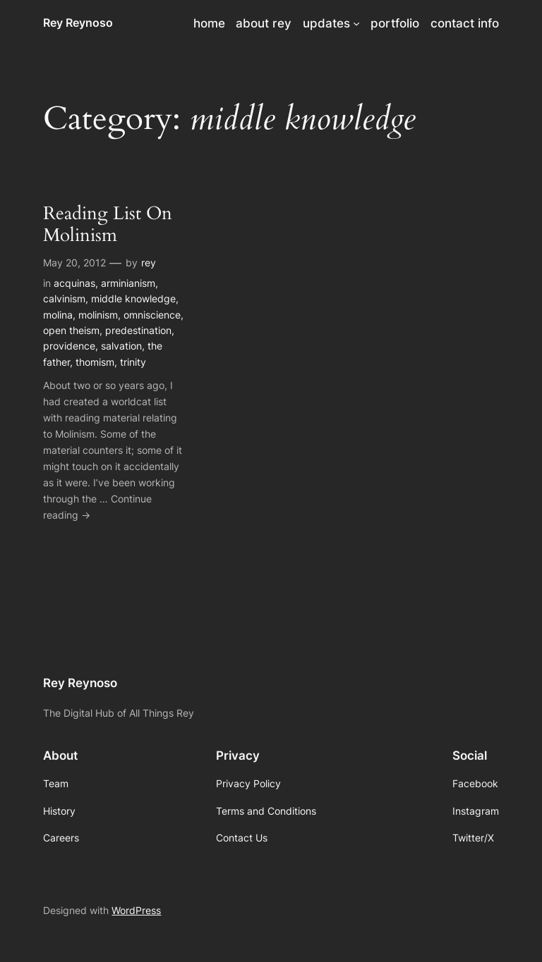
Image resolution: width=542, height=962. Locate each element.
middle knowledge (133, 298)
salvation (121, 346)
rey (148, 263)
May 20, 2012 (74, 263)
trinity (133, 362)
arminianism (128, 283)
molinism (98, 315)
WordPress (136, 910)
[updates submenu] (356, 23)
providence (69, 346)
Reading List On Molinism (107, 225)
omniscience (152, 315)
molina (58, 315)
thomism (95, 362)
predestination (138, 330)
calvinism (64, 298)
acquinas (74, 283)
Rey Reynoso (78, 23)
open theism (71, 330)
